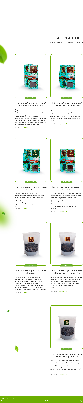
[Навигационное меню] (79, 4)
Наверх (78, 400)
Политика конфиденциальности (9, 400)
